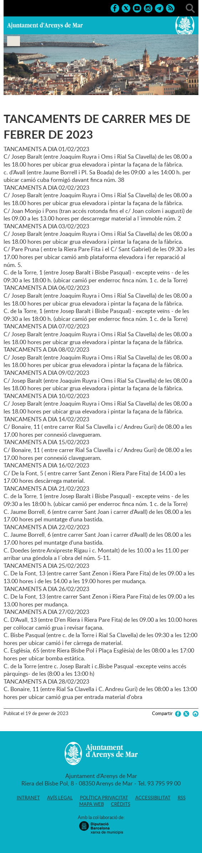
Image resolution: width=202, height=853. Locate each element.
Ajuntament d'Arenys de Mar (45, 25)
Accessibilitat (153, 797)
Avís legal (60, 797)
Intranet (28, 797)
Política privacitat (104, 797)
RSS (182, 797)
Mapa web (91, 804)
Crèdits (120, 804)
